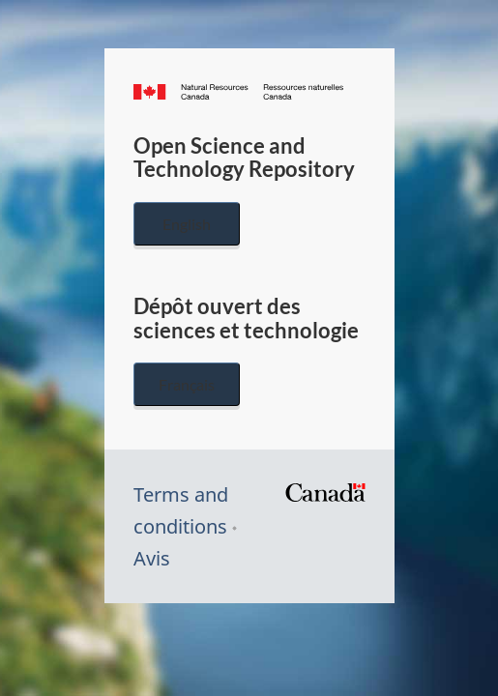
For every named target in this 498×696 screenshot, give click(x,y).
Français (187, 384)
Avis (151, 558)
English (186, 224)
